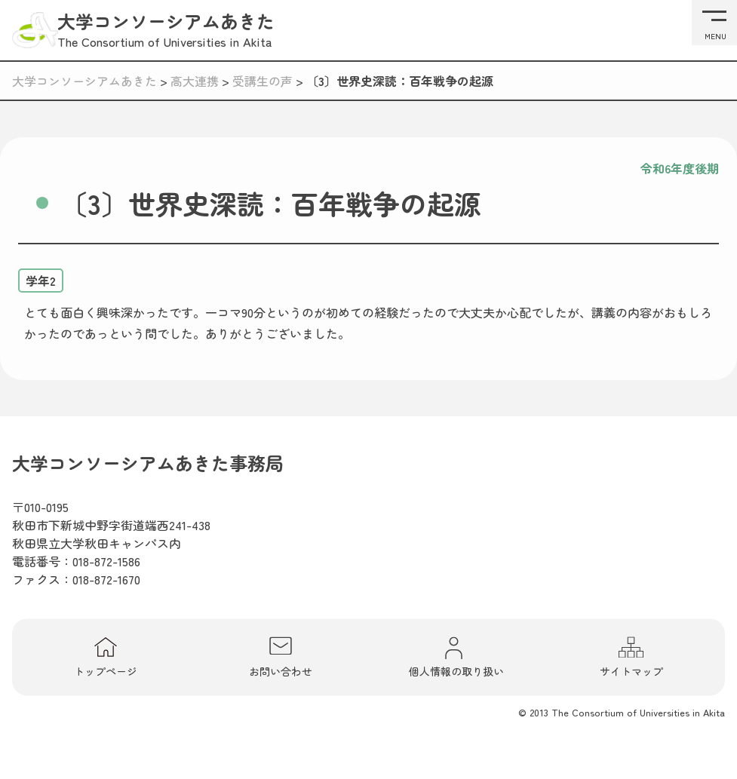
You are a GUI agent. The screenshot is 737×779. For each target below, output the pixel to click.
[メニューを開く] (714, 22)
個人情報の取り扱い (456, 656)
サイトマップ (631, 656)
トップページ (105, 656)
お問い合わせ (280, 656)
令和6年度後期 (679, 168)
